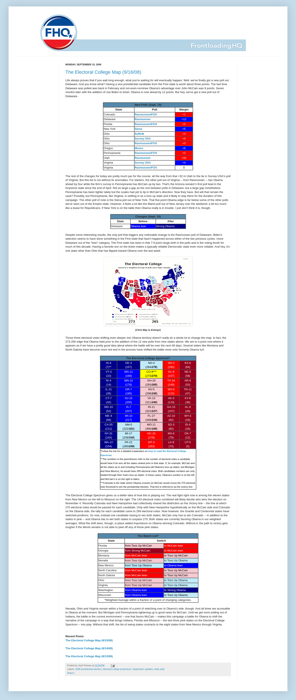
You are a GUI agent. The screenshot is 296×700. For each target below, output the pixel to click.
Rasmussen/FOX (146, 114)
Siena (138, 128)
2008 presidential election (88, 669)
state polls (159, 669)
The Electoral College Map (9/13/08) (89, 656)
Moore (139, 148)
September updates (143, 669)
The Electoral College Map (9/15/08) (89, 640)
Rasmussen (143, 119)
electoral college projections (117, 669)
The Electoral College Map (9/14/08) (89, 648)
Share (70, 673)
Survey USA (143, 138)
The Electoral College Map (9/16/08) (103, 72)
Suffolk (139, 133)
